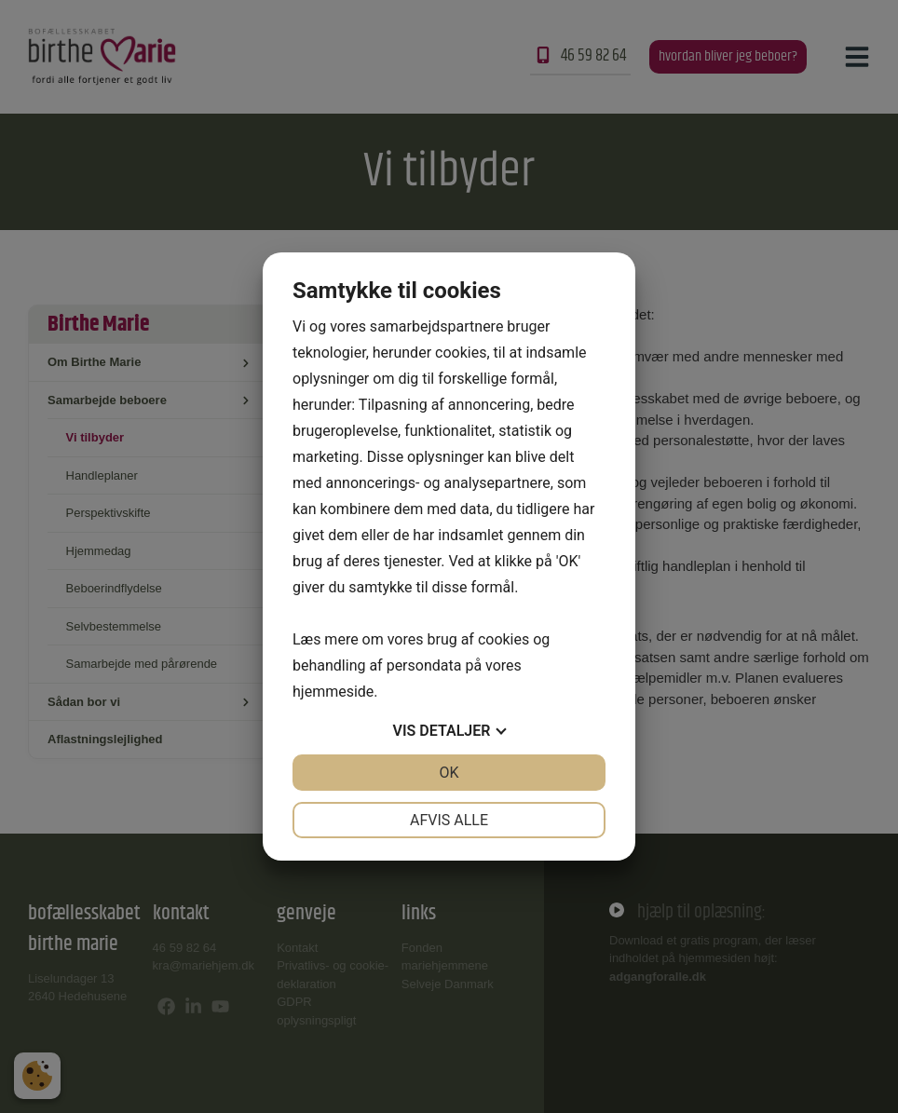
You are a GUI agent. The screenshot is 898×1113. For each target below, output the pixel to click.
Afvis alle (449, 820)
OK (448, 772)
